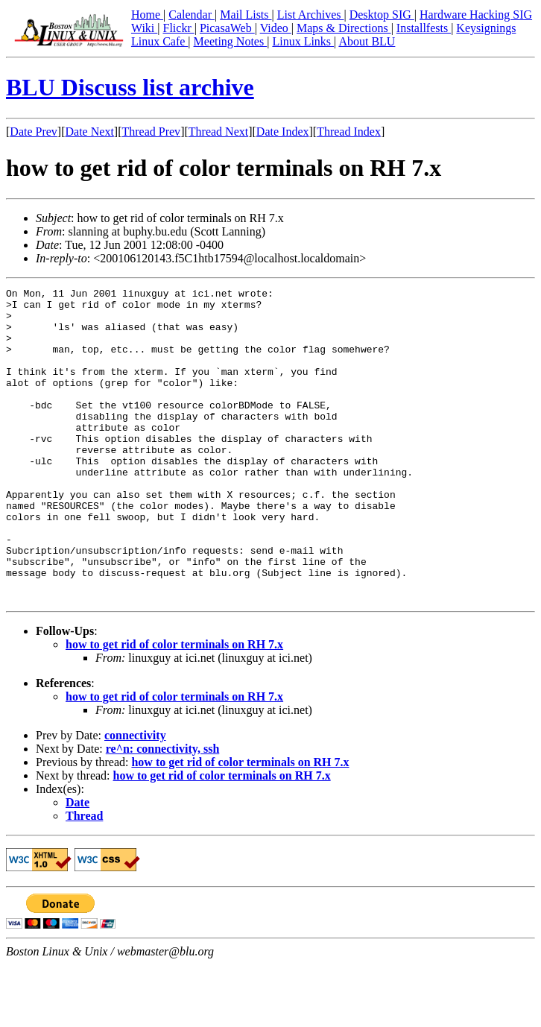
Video (275, 28)
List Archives (310, 14)
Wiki (144, 28)
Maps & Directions (344, 28)
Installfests (423, 28)
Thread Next (218, 131)
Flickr (178, 28)
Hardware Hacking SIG (476, 14)
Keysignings (486, 28)
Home (147, 14)
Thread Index (349, 131)
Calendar (191, 14)
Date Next (90, 131)
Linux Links (303, 41)
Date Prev (33, 131)
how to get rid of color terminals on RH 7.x (174, 707)
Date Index (282, 131)
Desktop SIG (381, 14)
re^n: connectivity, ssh (163, 811)
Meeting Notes (231, 41)
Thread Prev (150, 131)
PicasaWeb (227, 28)
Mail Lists (245, 14)
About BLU (366, 41)
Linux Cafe (159, 41)
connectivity (135, 797)
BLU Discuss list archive (130, 87)
